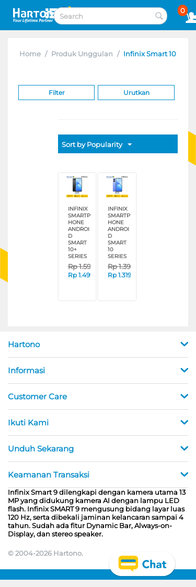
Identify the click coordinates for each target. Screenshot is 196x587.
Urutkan (136, 92)
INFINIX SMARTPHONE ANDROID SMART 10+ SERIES (79, 232)
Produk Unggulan (82, 54)
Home (30, 54)
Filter (57, 92)
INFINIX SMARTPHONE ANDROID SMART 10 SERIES (119, 232)
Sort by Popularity (97, 145)
